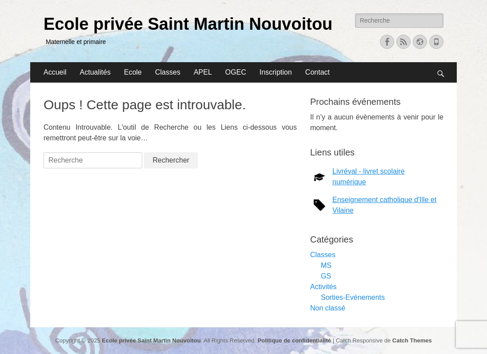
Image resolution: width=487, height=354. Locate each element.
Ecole (133, 72)
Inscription (275, 72)
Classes (167, 72)
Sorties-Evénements (353, 297)
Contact (317, 72)
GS (326, 276)
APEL (203, 72)
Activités (323, 286)
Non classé (327, 308)
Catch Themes (412, 340)
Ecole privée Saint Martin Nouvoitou (188, 24)
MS (326, 265)
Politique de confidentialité (294, 340)
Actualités (95, 72)
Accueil (55, 72)
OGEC (235, 72)
